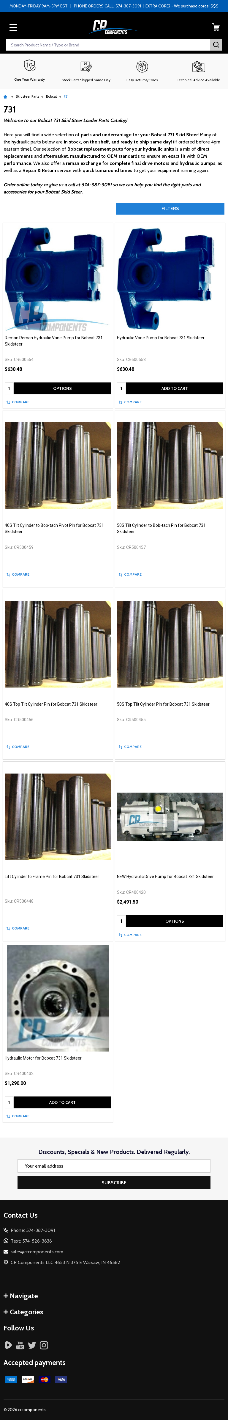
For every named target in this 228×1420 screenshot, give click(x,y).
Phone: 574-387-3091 (33, 1230)
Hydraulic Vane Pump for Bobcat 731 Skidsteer (161, 337)
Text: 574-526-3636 (31, 1241)
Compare (18, 402)
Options (62, 388)
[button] (86, 71)
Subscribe (114, 1182)
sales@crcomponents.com (37, 1252)
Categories (23, 1311)
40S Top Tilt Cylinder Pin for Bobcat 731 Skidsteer (51, 704)
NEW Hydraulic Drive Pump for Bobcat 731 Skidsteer (165, 876)
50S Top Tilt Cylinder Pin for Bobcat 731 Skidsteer (163, 704)
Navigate (21, 1295)
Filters (170, 208)
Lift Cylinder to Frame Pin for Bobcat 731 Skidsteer (52, 876)
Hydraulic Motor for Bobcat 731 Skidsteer (43, 1058)
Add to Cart (175, 388)
